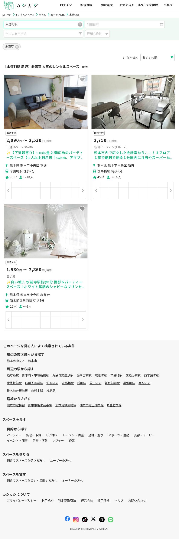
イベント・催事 (17, 440)
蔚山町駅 (95, 383)
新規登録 (86, 5)
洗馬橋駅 (68, 383)
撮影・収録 (33, 435)
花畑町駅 (101, 375)
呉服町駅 (144, 383)
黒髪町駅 (129, 383)
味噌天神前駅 (34, 383)
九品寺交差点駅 (62, 375)
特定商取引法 (67, 500)
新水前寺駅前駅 (17, 390)
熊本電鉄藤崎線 (65, 405)
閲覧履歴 (107, 5)
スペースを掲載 (147, 5)
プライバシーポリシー (22, 500)
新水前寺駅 (112, 383)
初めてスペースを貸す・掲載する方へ (32, 480)
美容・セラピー (144, 435)
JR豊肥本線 (114, 405)
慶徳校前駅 (14, 383)
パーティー (14, 435)
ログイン (66, 5)
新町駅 (81, 383)
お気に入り (127, 5)
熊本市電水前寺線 (40, 405)
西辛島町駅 (151, 375)
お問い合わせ (137, 500)
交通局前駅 (133, 375)
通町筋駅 (13, 375)
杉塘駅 (50, 390)
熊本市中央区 (16, 361)
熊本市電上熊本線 (92, 405)
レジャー (58, 440)
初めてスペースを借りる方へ (26, 460)
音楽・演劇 (40, 440)
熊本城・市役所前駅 (35, 375)
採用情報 (104, 500)
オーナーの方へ (72, 480)
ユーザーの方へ (60, 460)
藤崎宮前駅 (84, 375)
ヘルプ (168, 5)
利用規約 (47, 500)
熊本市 (32, 361)
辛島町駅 (116, 375)
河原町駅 (52, 383)
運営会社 (87, 500)
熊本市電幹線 (16, 405)
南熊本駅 (37, 390)
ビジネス (52, 435)
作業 (72, 440)
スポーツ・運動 (118, 435)
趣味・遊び (95, 435)
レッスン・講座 (73, 435)
